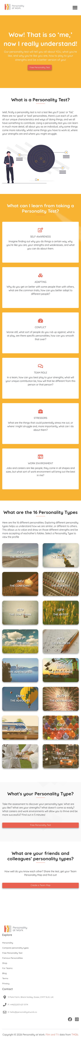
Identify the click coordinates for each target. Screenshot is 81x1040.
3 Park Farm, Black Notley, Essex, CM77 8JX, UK (31, 997)
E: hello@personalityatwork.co (22, 1012)
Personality (7, 942)
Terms (5, 978)
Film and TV (52, 1034)
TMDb (74, 1034)
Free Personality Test (40, 67)
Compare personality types (15, 947)
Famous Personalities (12, 958)
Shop (4, 963)
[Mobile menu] (75, 7)
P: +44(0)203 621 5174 (18, 1004)
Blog (4, 973)
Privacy (5, 983)
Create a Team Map (40, 885)
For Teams (7, 968)
